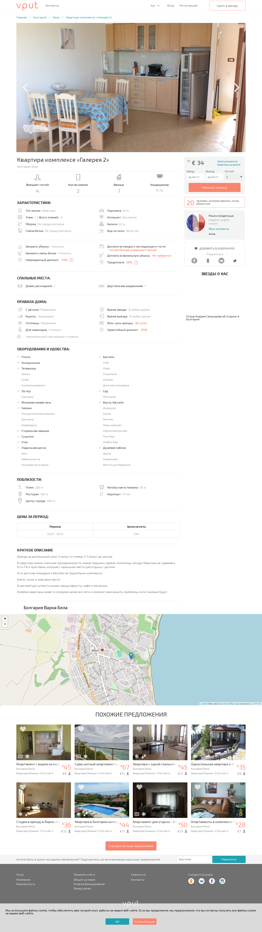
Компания (23, 879)
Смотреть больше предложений (131, 846)
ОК (117, 921)
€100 (144, 329)
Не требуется (161, 255)
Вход (170, 5)
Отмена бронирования (89, 883)
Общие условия (84, 879)
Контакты (52, 5)
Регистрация (188, 5)
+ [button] (5, 619)
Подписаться (229, 859)
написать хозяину (214, 187)
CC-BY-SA (256, 704)
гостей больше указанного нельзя (132, 250)
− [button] (5, 624)
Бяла (56, 17)
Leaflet (204, 704)
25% (65, 260)
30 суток (141, 323)
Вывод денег (83, 888)
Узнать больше (144, 921)
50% (129, 262)
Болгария (39, 17)
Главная (21, 17)
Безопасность (25, 883)
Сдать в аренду (227, 5)
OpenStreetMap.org (228, 704)
